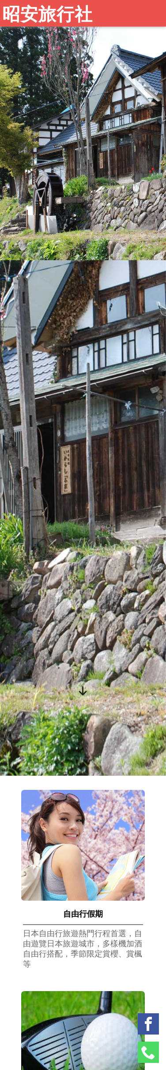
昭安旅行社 (47, 14)
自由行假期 (83, 914)
